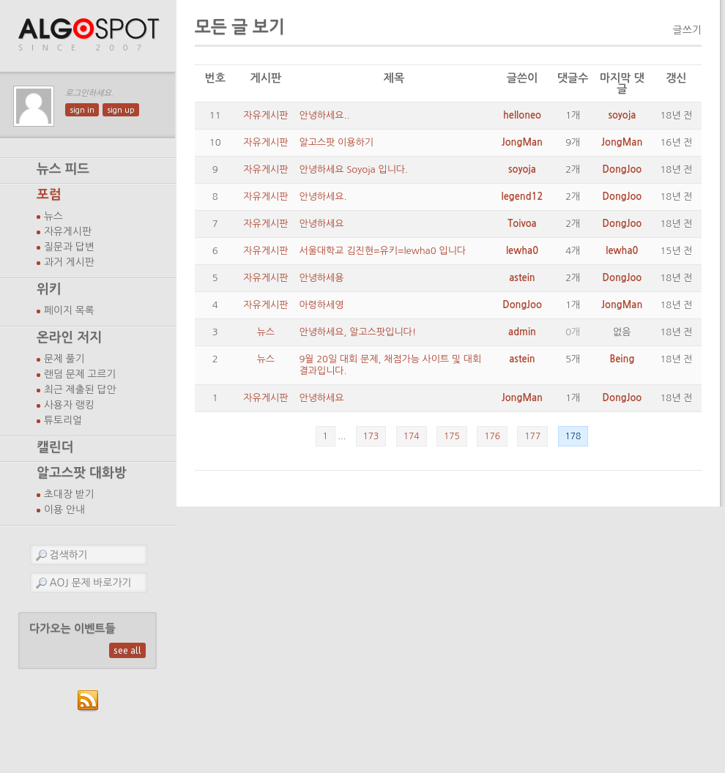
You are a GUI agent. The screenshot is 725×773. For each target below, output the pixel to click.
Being (621, 359)
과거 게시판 (69, 262)
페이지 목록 (69, 310)
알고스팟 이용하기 (336, 142)
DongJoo (622, 169)
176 (492, 436)
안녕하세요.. (324, 115)
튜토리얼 (63, 420)
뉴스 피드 (63, 169)
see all (127, 650)
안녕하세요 (321, 223)
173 (371, 436)
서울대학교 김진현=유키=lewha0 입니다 (382, 250)
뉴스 (53, 216)
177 (532, 436)
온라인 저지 (69, 337)
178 (573, 436)
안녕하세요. (322, 196)
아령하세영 (321, 305)
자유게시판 (68, 231)
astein (522, 278)
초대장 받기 (69, 494)
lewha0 (522, 250)
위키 (49, 289)
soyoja (622, 115)
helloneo (522, 115)
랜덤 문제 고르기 (80, 374)
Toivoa (522, 223)
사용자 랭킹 (69, 405)
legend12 (522, 196)
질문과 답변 (69, 247)
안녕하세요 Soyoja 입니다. (353, 169)
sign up (121, 110)
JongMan (522, 142)
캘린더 (55, 447)
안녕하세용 (321, 278)
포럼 (49, 194)
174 (412, 436)
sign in (82, 110)
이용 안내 (64, 509)
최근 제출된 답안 (80, 389)
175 (452, 436)
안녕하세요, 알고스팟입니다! (357, 332)
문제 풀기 (64, 359)
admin (522, 332)
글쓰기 (687, 30)
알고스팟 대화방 (82, 472)
